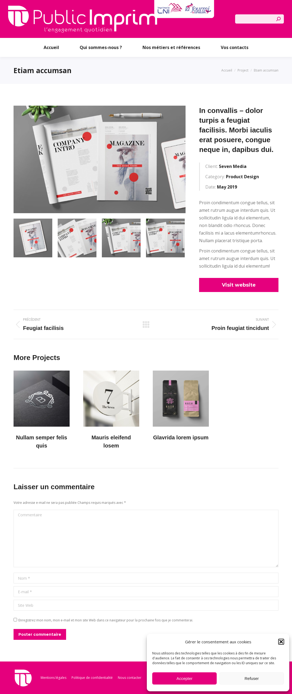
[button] (281, 641)
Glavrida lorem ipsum (181, 437)
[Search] (259, 19)
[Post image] (42, 399)
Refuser (252, 678)
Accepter (184, 678)
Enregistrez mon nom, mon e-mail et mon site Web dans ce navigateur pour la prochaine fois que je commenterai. (105, 620)
